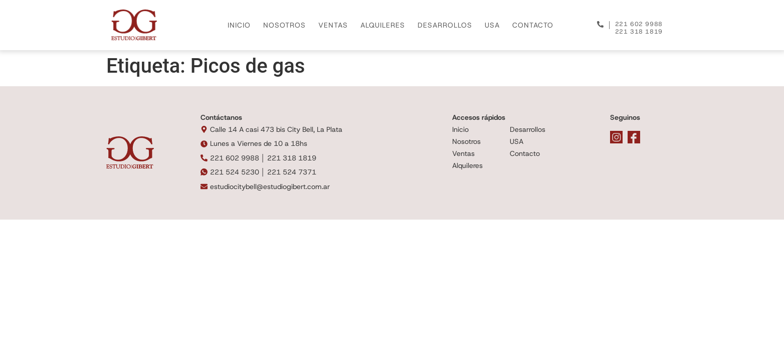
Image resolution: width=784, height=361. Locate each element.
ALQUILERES (382, 25)
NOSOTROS (284, 25)
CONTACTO (532, 25)
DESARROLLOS (445, 25)
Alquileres (467, 165)
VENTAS (333, 25)
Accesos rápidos (478, 117)
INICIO (239, 25)
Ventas (463, 153)
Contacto (525, 153)
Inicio (460, 129)
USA (492, 25)
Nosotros (466, 141)
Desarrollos (527, 129)
